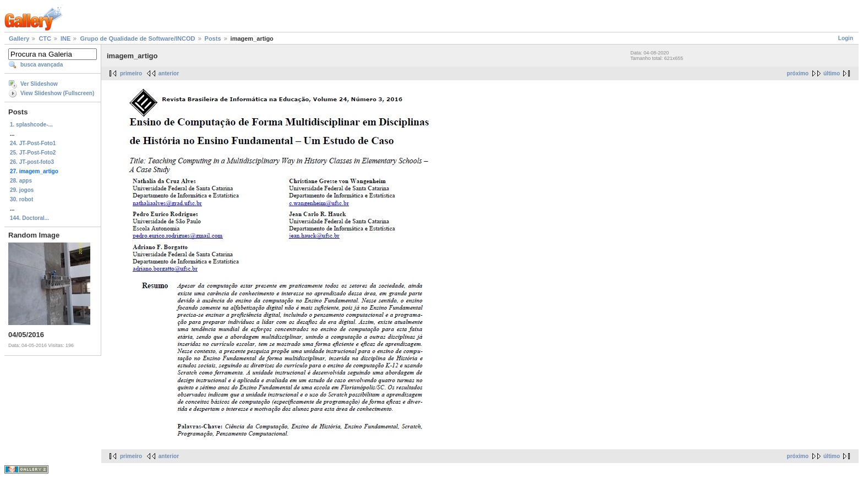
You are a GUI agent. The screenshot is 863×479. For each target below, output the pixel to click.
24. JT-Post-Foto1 (33, 143)
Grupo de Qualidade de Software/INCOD (137, 38)
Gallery (19, 38)
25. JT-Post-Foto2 (33, 153)
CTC (45, 38)
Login (845, 38)
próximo (798, 73)
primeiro (131, 73)
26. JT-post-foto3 (32, 162)
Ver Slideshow (39, 84)
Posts (213, 38)
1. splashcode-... (31, 125)
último (831, 73)
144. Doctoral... (29, 218)
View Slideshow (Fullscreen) (57, 93)
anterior (169, 73)
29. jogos (22, 190)
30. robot (21, 199)
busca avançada (41, 65)
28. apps (21, 181)
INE (65, 38)
